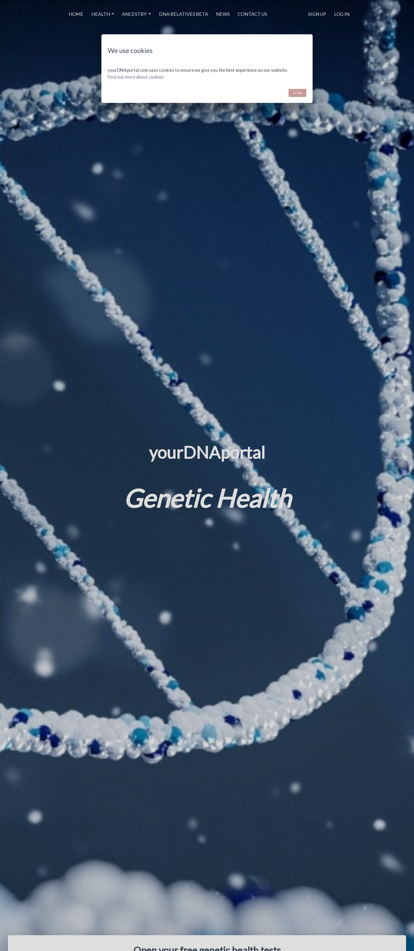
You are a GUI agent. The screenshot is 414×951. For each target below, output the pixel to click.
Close (297, 92)
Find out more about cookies (136, 77)
